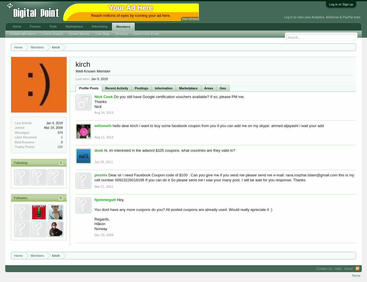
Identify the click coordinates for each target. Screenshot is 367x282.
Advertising (99, 26)
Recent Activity (116, 88)
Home (17, 26)
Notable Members (23, 34)
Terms (356, 275)
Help (338, 268)
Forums (35, 26)
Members (123, 26)
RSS (357, 268)
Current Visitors (52, 34)
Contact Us (324, 268)
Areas (208, 88)
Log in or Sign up (341, 4)
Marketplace (188, 88)
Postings (141, 88)
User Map (103, 34)
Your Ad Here (190, 18)
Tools (53, 26)
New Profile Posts (146, 34)
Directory (121, 34)
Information (163, 88)
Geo (223, 88)
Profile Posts (89, 88)
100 (60, 147)
